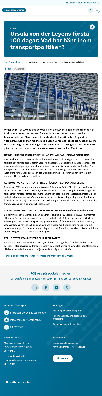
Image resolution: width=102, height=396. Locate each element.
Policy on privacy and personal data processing (70, 317)
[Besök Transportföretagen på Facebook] (45, 287)
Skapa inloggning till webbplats (68, 324)
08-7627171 (10, 351)
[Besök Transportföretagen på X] (67, 287)
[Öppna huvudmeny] (97, 10)
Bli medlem (62, 358)
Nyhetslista (15, 62)
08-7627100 (16, 327)
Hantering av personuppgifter (67, 310)
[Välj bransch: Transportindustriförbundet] (82, 3)
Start (6, 62)
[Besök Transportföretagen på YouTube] (56, 287)
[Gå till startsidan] (14, 10)
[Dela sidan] (92, 27)
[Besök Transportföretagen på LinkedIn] (35, 287)
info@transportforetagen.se (26, 320)
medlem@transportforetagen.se (20, 360)
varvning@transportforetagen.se (69, 347)
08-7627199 (10, 364)
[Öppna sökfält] (91, 10)
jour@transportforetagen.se (18, 346)
